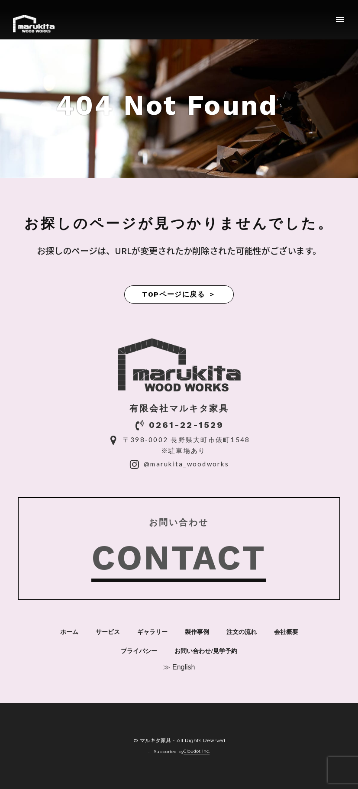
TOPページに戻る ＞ (179, 294)
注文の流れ (241, 631)
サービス (108, 631)
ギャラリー (152, 631)
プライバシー (139, 650)
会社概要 (286, 631)
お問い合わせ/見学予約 (205, 650)
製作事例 (197, 631)
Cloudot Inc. (197, 751)
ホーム (69, 631)
